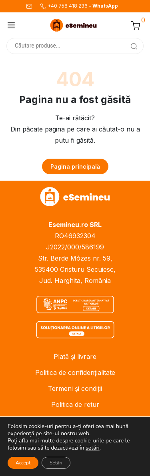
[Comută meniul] (11, 25)
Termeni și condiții (75, 388)
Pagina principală (75, 166)
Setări (56, 463)
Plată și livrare (75, 356)
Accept (23, 463)
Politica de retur (75, 404)
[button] (135, 25)
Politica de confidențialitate (75, 372)
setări (93, 448)
